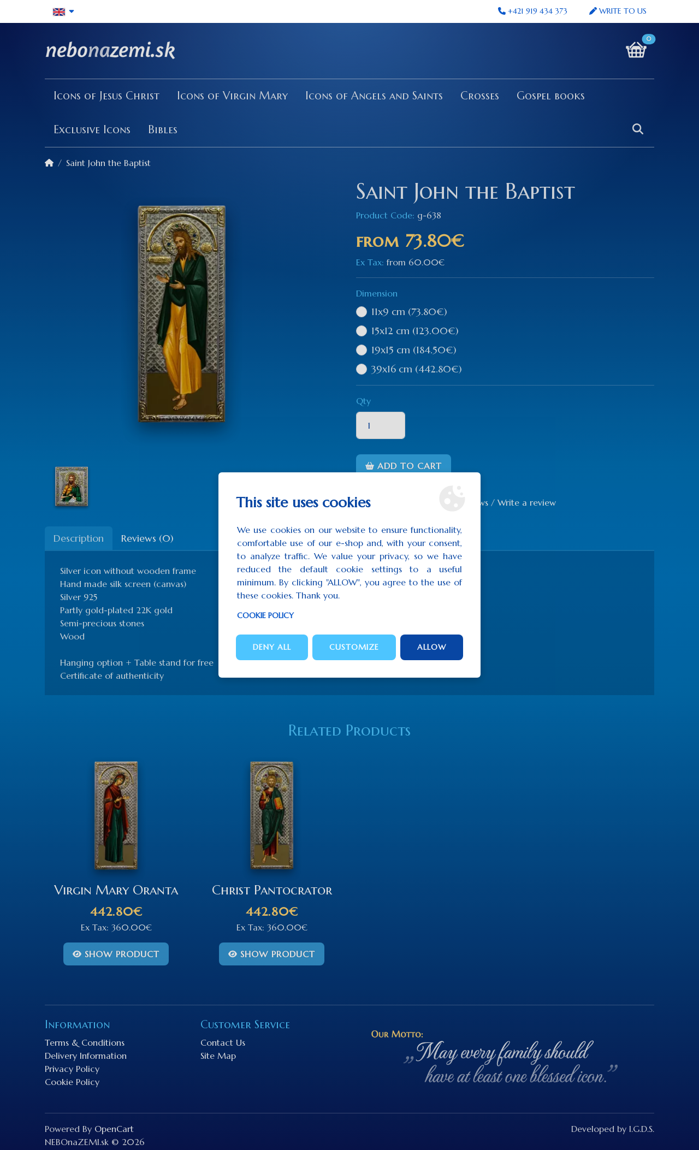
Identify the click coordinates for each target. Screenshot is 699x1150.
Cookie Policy (265, 615)
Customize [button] (354, 647)
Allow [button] (431, 647)
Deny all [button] (272, 647)
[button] (63, 11)
